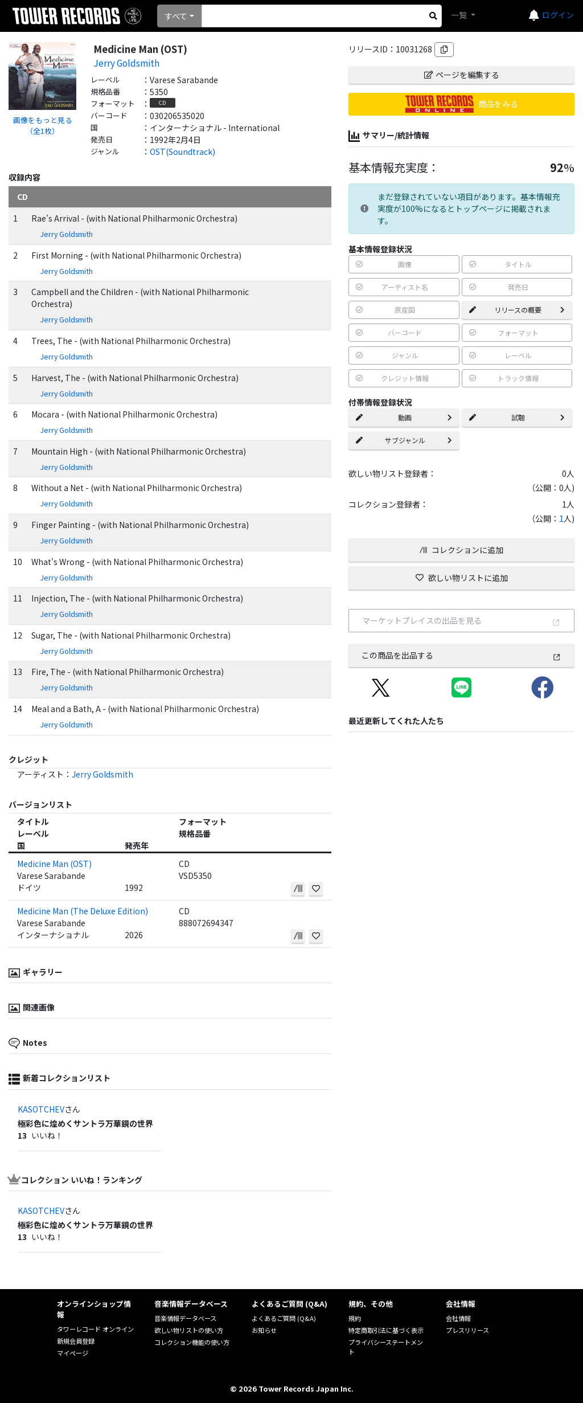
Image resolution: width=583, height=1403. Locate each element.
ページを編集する (461, 74)
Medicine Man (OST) (54, 863)
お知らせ (264, 1330)
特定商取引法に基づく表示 (386, 1330)
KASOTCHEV (41, 1109)
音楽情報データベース (185, 1318)
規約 (354, 1318)
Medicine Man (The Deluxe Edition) (82, 911)
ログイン (558, 15)
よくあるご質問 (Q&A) (284, 1318)
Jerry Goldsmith (126, 62)
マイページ (72, 1352)
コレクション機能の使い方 (191, 1342)
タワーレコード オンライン (95, 1329)
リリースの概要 (517, 309)
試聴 (517, 417)
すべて (176, 16)
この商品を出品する (461, 655)
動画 (403, 417)
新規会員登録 (76, 1340)
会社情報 (458, 1318)
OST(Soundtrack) (182, 151)
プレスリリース (467, 1330)
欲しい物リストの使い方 (188, 1330)
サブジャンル (403, 440)
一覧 (460, 15)
